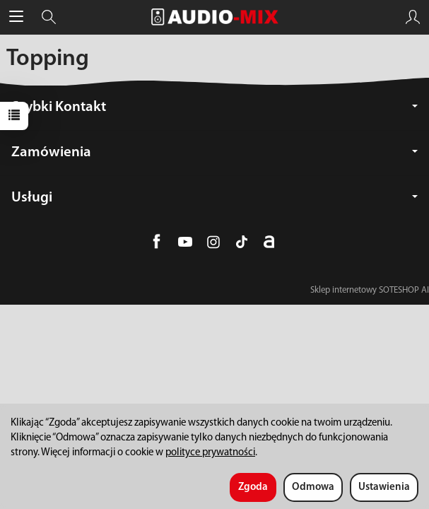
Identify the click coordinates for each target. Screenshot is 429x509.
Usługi (214, 197)
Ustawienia (384, 487)
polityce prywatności (210, 452)
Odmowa (313, 487)
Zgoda (253, 487)
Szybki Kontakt (214, 107)
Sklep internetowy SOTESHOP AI (369, 290)
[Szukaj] (49, 17)
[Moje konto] (412, 17)
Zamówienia (214, 152)
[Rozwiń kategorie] (16, 17)
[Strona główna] (214, 17)
